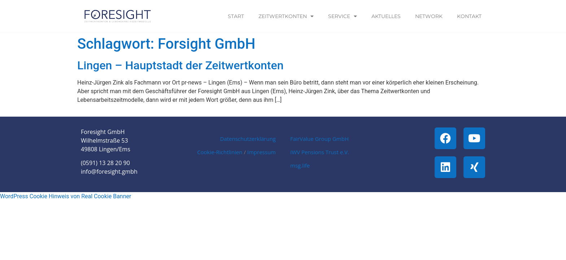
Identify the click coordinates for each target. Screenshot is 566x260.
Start (236, 16)
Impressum (261, 152)
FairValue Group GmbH (319, 138)
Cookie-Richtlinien (219, 152)
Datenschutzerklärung (248, 138)
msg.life (300, 165)
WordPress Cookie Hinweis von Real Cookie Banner (65, 196)
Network (429, 16)
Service (342, 16)
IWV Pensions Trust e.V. (319, 152)
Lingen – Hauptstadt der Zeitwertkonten (180, 65)
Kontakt (469, 16)
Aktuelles (386, 16)
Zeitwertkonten (286, 16)
